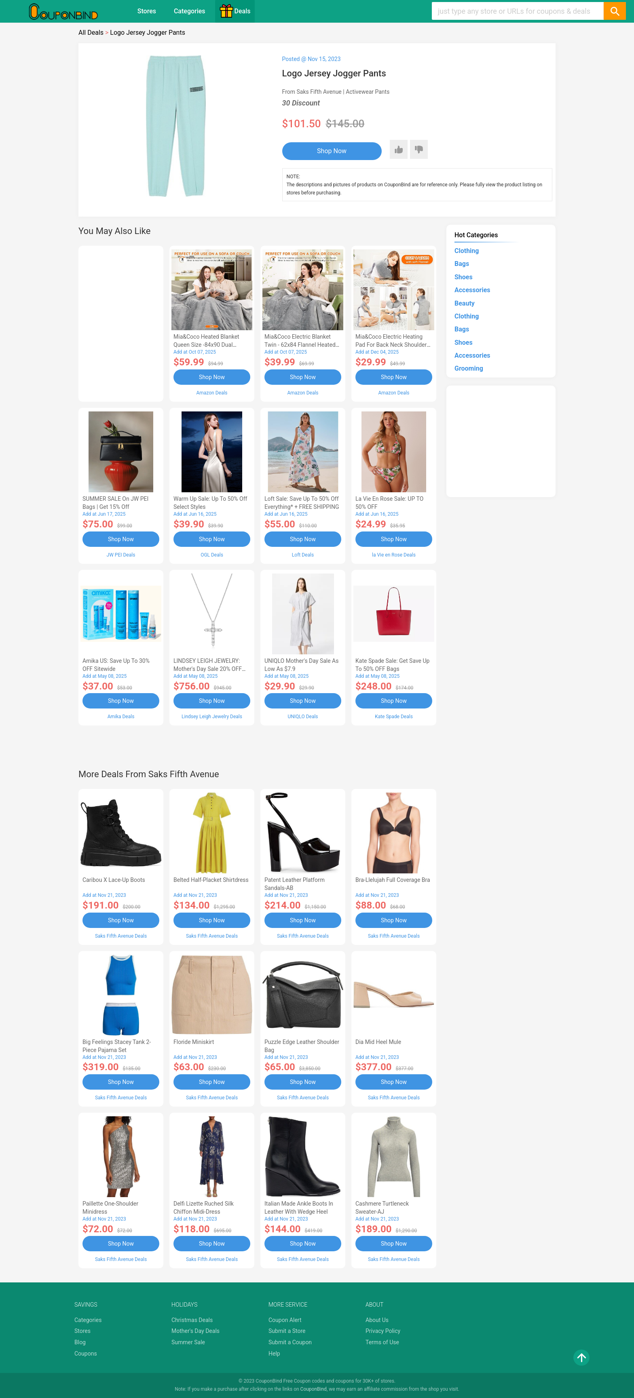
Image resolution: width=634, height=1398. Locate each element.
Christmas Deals (192, 1320)
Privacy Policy (383, 1331)
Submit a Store (287, 1331)
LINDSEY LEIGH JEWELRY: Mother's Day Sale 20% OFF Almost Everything (207, 669)
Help (274, 1353)
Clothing (466, 251)
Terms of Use (382, 1342)
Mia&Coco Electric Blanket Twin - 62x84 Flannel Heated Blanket (300, 344)
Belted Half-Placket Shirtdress (211, 880)
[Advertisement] (120, 322)
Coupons (85, 1353)
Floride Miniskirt (193, 1042)
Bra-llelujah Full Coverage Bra (392, 880)
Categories (189, 11)
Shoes (463, 277)
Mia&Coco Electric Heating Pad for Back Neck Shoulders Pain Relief (392, 344)
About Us (377, 1320)
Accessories (472, 290)
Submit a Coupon (290, 1342)
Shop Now (332, 151)
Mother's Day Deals (195, 1331)
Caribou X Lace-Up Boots (113, 880)
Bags (461, 264)
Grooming (468, 368)
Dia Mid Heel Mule (378, 1042)
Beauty (464, 303)
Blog (80, 1342)
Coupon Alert (285, 1320)
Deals (235, 11)
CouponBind (313, 1389)
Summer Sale (188, 1342)
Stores (146, 11)
